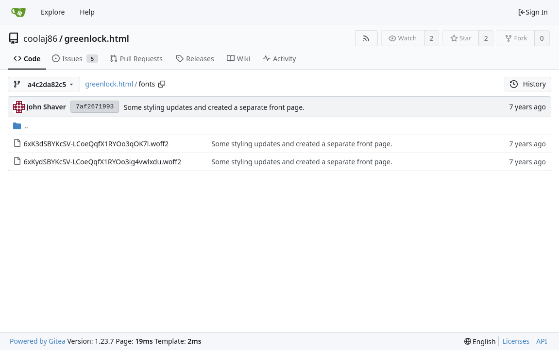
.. (20, 125)
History (528, 83)
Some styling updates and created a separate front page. (214, 107)
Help (87, 12)
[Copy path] (161, 84)
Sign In (533, 12)
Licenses (516, 341)
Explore (53, 12)
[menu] (480, 341)
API (541, 341)
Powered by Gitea (38, 341)
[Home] (18, 12)
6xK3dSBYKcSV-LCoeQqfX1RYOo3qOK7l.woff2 (96, 143)
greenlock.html (97, 38)
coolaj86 (40, 38)
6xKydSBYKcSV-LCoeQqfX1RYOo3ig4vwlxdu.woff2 (102, 161)
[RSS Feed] (366, 38)
